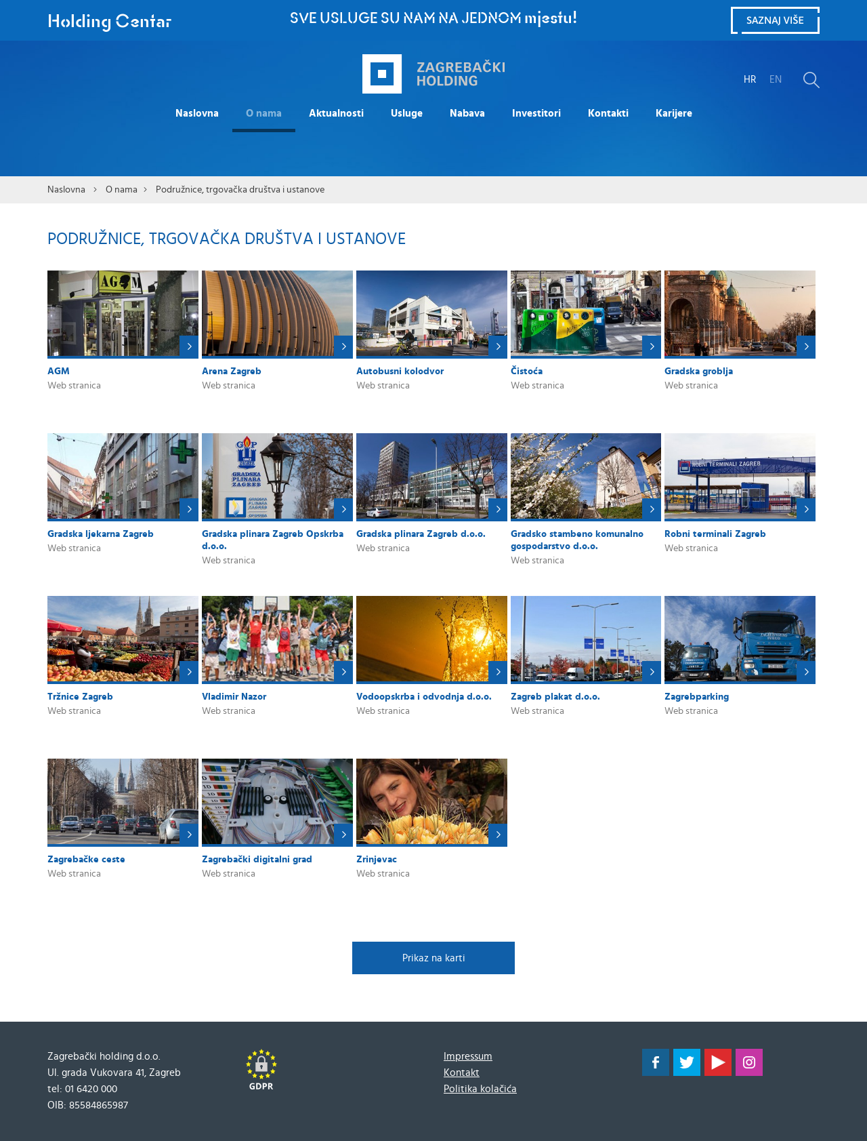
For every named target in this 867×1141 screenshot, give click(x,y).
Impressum (468, 1057)
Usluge (407, 113)
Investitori (536, 113)
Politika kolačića (480, 1089)
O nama (264, 113)
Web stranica (74, 386)
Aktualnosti (336, 113)
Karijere (674, 113)
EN (775, 80)
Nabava (467, 113)
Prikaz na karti (433, 958)
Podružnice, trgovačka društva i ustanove (240, 190)
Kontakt (462, 1073)
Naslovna (197, 113)
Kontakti (608, 113)
